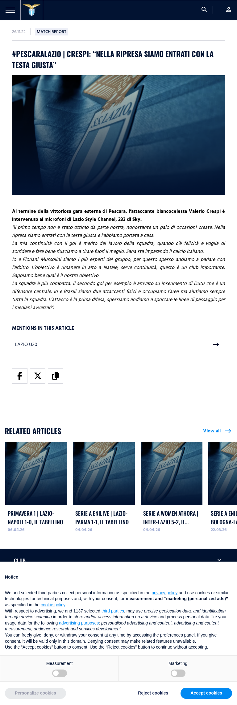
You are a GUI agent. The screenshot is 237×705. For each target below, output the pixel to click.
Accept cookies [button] (206, 693)
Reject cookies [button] (153, 693)
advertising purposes (79, 622)
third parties (113, 610)
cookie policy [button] (53, 604)
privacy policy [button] (164, 592)
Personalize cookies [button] (35, 693)
